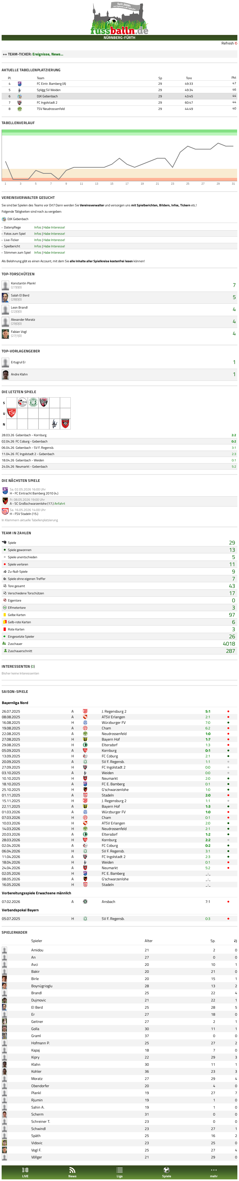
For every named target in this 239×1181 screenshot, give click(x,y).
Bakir (35, 971)
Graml (36, 1035)
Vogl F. (36, 1150)
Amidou (37, 950)
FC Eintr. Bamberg (49, 83)
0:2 (234, 441)
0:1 (234, 460)
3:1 (234, 447)
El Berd (37, 1007)
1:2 (208, 834)
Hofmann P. (40, 1043)
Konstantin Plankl (23, 283)
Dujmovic (38, 1000)
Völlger (36, 1157)
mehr (214, 1172)
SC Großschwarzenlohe (30, 503)
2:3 (234, 453)
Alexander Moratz (23, 319)
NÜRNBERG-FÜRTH (119, 37)
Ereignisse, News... (47, 54)
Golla (35, 1028)
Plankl (36, 1093)
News (72, 1172)
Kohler (36, 1071)
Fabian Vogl (19, 331)
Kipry (35, 1057)
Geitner (37, 1021)
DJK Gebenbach (47, 96)
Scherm (37, 1114)
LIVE (25, 1172)
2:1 (207, 717)
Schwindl (38, 1128)
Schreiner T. (40, 1121)
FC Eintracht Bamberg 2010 (34, 493)
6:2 (207, 728)
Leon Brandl (19, 307)
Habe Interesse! (54, 227)
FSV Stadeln (23, 513)
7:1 (207, 901)
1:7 (208, 739)
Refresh (227, 43)
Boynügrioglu (42, 986)
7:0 (207, 722)
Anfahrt (59, 503)
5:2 (234, 466)
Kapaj (35, 1050)
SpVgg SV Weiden (49, 89)
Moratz (36, 1078)
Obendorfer (40, 1086)
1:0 (208, 733)
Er (33, 1014)
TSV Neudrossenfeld (51, 108)
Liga (119, 1172)
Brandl (36, 993)
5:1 (208, 711)
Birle (35, 978)
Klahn (35, 1064)
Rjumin (37, 1100)
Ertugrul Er (18, 362)
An (33, 957)
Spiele (166, 1172)
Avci (34, 964)
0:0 (207, 767)
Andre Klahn (19, 374)
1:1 (207, 761)
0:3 (207, 918)
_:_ (208, 873)
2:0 (207, 778)
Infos (37, 227)
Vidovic (36, 1143)
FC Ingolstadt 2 (47, 102)
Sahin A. (37, 1107)
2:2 (234, 434)
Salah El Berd (20, 295)
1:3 (207, 745)
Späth (36, 1135)
